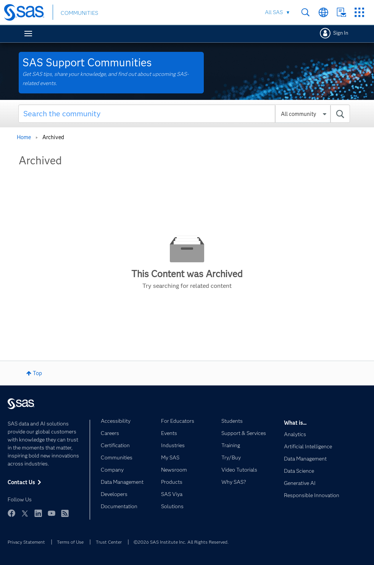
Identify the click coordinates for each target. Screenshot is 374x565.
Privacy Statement (26, 542)
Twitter (25, 513)
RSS (65, 513)
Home (24, 137)
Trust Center (109, 542)
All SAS (274, 12)
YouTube (51, 513)
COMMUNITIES (79, 13)
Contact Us (341, 12)
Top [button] (37, 373)
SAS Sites (359, 12)
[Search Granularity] (303, 114)
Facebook (11, 513)
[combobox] (184, 113)
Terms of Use (70, 542)
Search (305, 12)
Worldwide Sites (323, 12)
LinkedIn (38, 513)
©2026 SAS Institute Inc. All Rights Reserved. (181, 542)
